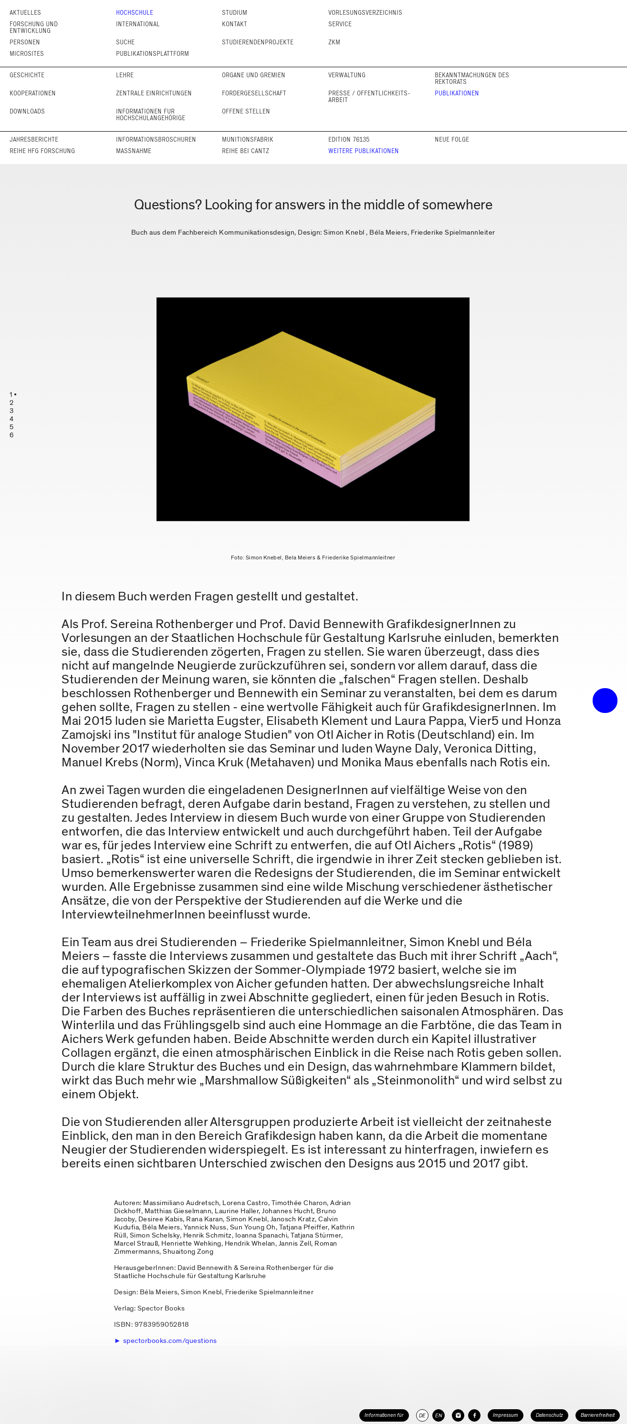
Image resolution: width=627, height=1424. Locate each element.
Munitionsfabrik (247, 139)
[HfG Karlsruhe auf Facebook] (474, 1415)
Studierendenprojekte (257, 42)
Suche (125, 42)
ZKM (334, 42)
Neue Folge (452, 139)
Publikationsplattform (152, 54)
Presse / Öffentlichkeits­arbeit (369, 96)
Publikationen (457, 93)
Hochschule (134, 13)
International (138, 24)
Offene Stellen (246, 111)
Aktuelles (25, 13)
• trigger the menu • (605, 700)
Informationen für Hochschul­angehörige (150, 114)
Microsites (27, 54)
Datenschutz (549, 1415)
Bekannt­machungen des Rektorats (472, 78)
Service (340, 24)
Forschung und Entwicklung (34, 27)
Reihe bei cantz (245, 151)
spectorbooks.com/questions (170, 1340)
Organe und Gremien (253, 75)
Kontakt (234, 24)
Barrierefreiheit (598, 1415)
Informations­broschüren (156, 139)
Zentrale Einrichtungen (154, 93)
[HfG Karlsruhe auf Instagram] (458, 1415)
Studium (234, 13)
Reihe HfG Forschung (42, 151)
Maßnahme (133, 151)
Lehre (125, 75)
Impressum (505, 1415)
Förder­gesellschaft (254, 93)
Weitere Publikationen (363, 151)
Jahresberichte (34, 139)
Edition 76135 (348, 139)
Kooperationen (33, 93)
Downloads (27, 111)
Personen (25, 42)
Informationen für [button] (384, 1415)
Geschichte (27, 75)
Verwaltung (347, 75)
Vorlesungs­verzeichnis (365, 13)
